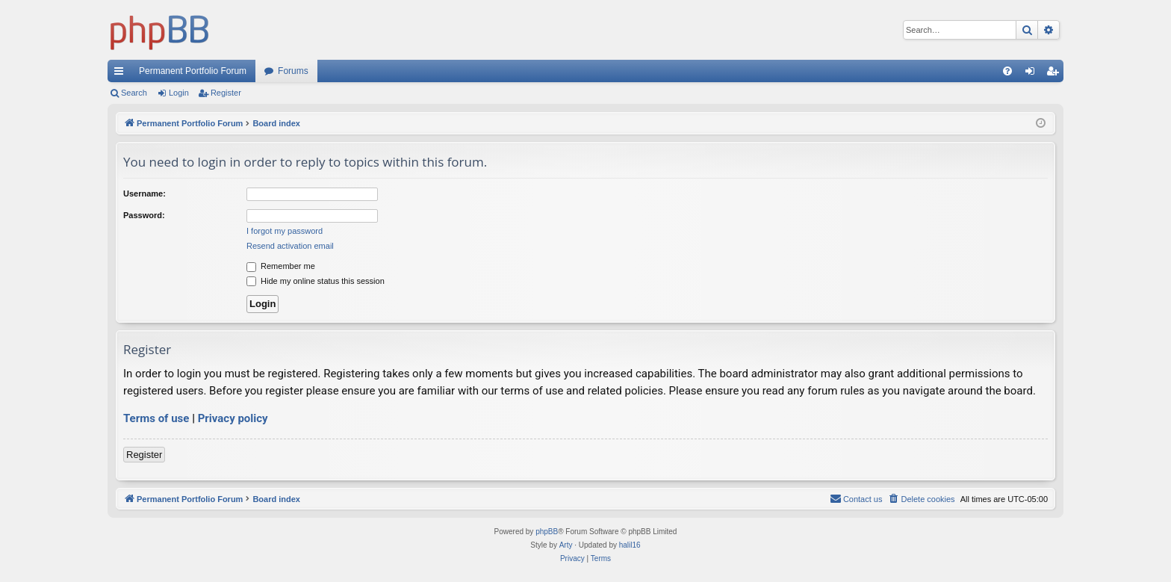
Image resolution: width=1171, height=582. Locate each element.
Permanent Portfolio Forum (192, 71)
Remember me (280, 265)
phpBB (546, 531)
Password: (144, 215)
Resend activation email (290, 245)
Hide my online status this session (315, 280)
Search (134, 92)
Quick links (122, 74)
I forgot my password (284, 230)
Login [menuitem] (1033, 74)
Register (226, 92)
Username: (144, 193)
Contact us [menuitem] (856, 498)
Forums (293, 71)
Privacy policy (233, 418)
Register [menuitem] (1055, 74)
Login (179, 92)
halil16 (630, 545)
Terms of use (156, 418)
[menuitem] (1007, 71)
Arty (566, 545)
